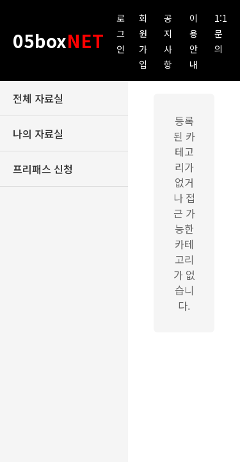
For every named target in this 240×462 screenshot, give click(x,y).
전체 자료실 (38, 98)
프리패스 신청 (43, 168)
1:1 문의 (220, 33)
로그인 (120, 33)
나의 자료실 (38, 133)
